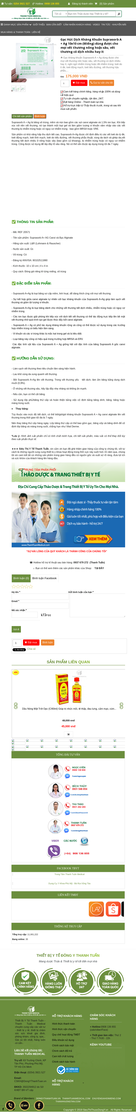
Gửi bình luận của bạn (81, 592)
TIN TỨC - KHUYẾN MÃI (113, 24)
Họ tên (16, 592)
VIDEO (96, 24)
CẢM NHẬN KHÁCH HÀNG (77, 24)
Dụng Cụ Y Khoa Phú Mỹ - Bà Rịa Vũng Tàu (69, 874)
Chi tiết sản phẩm (22, 116)
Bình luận (40, 116)
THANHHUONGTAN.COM (68, 1092)
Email (15, 601)
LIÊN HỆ (36, 32)
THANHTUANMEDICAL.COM (76, 1089)
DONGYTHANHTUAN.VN (48, 1089)
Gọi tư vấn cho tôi (101, 82)
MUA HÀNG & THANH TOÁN (15, 32)
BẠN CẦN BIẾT (54, 24)
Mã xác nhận (19, 610)
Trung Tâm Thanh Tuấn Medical (69, 865)
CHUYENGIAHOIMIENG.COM (106, 1089)
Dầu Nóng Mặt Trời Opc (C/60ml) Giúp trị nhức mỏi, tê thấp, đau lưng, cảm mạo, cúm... (69, 709)
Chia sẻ (31, 649)
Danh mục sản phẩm (16, 24)
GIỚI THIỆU (39, 24)
